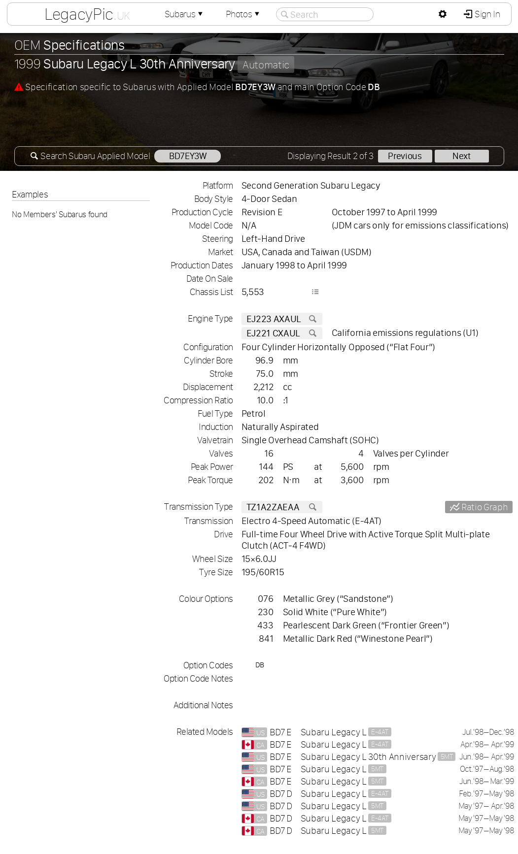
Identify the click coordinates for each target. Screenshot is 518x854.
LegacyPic (87, 13)
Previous (404, 156)
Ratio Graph (483, 507)
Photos (243, 14)
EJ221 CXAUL (281, 333)
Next (461, 156)
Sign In (486, 14)
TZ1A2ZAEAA (281, 507)
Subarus (184, 14)
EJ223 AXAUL (281, 319)
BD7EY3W (188, 156)
